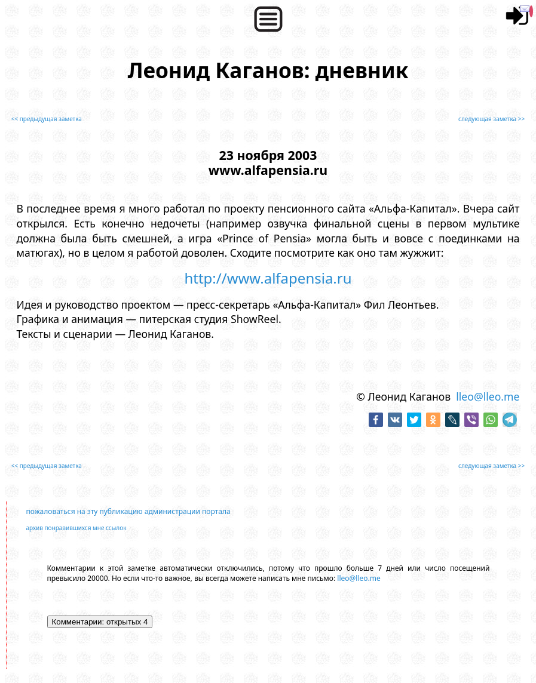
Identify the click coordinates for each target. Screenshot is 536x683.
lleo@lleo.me (487, 396)
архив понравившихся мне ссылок (76, 528)
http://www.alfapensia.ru (267, 278)
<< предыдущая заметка (46, 119)
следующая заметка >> (491, 119)
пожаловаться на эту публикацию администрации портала (128, 511)
